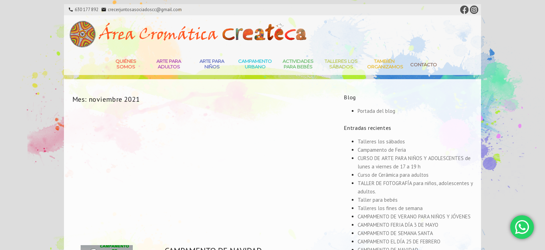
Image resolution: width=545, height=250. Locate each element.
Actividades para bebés (298, 63)
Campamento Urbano (255, 63)
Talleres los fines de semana (390, 208)
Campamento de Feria (382, 150)
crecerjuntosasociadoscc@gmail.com (145, 9)
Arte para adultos (168, 63)
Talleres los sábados (381, 141)
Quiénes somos (125, 63)
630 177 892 (86, 9)
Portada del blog (376, 111)
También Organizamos (385, 63)
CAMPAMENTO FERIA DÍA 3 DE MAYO (398, 225)
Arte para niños (212, 63)
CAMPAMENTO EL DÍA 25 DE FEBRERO (399, 241)
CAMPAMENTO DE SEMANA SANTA (395, 233)
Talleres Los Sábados (341, 63)
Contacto (423, 64)
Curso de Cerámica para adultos (393, 175)
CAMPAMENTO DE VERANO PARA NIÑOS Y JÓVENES (414, 216)
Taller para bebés (378, 200)
